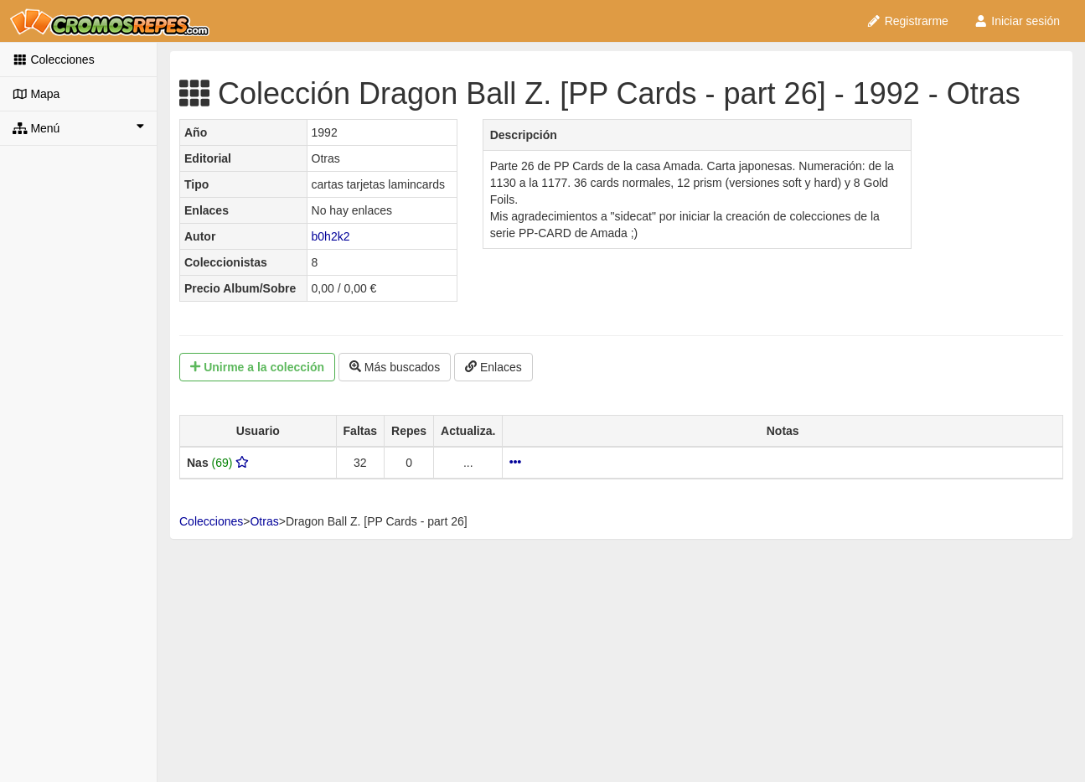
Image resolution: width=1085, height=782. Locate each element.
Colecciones (54, 59)
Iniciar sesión (1017, 21)
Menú (78, 127)
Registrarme (907, 21)
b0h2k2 (331, 236)
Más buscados (394, 367)
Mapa (36, 94)
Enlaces (493, 367)
